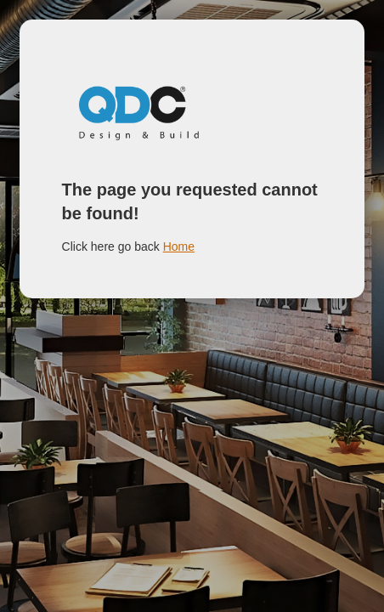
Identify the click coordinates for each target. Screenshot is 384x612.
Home (179, 246)
